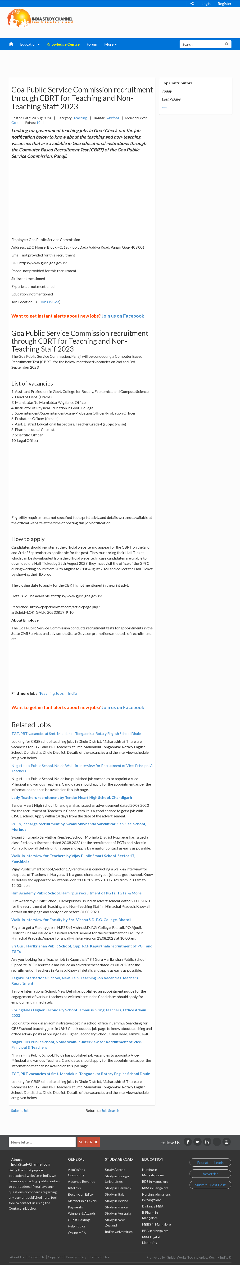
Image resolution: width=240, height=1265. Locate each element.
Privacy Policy (76, 1257)
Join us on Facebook (123, 316)
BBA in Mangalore (155, 1231)
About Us (17, 1257)
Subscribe (88, 1142)
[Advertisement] (115, 62)
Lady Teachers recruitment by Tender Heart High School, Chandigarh (71, 797)
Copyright (55, 1257)
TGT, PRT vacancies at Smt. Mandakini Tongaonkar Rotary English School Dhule (76, 733)
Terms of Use (99, 1257)
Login (206, 3)
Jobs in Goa (49, 301)
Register (224, 3)
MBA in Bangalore (155, 1188)
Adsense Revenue (81, 1181)
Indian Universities (119, 1232)
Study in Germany (118, 1188)
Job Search (110, 1110)
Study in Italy (114, 1194)
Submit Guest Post (210, 1185)
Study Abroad (115, 1170)
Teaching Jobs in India (58, 693)
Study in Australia (118, 1213)
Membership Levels (82, 1201)
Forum (92, 44)
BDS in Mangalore (155, 1181)
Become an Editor (81, 1194)
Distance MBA (152, 1206)
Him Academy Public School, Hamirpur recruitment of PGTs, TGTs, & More (76, 893)
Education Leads (210, 1162)
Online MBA (77, 1233)
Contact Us (36, 1257)
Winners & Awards (82, 1213)
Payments (75, 1207)
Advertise (210, 1173)
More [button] (110, 44)
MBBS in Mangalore (156, 1224)
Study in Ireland (116, 1201)
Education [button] (30, 44)
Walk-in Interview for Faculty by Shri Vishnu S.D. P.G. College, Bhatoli (71, 919)
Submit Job (20, 1110)
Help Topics (77, 1226)
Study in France (116, 1207)
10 (38, 123)
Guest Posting (79, 1220)
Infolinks (74, 1188)
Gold (14, 123)
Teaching (80, 118)
